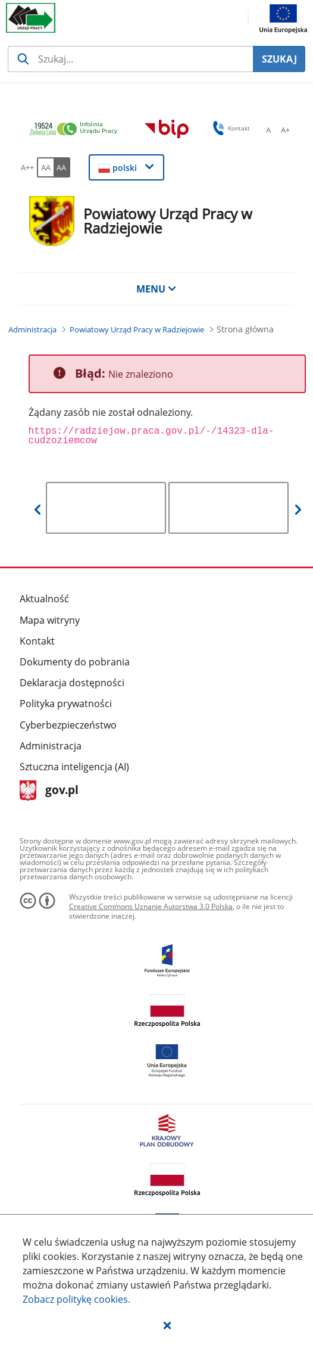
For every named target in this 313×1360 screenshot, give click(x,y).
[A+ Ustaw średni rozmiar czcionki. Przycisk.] (285, 130)
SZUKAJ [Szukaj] (279, 59)
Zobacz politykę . (76, 1299)
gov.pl (49, 790)
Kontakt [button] (229, 128)
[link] (76, 129)
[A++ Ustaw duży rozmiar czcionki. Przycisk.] (27, 167)
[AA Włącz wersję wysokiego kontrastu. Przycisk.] (62, 167)
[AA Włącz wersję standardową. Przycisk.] (45, 167)
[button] (167, 1324)
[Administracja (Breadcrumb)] (32, 329)
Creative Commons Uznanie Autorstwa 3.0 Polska (151, 906)
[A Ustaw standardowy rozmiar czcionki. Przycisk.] (268, 130)
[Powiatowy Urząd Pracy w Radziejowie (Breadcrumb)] (137, 329)
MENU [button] (156, 288)
